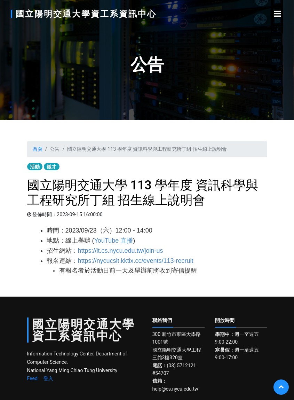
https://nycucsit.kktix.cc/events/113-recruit (135, 260)
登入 (48, 378)
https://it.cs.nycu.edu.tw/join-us (120, 250)
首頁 (37, 149)
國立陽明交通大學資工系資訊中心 (86, 14)
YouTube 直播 (113, 240)
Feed (32, 378)
